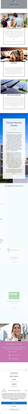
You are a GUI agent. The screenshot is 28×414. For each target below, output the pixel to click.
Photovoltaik (12, 156)
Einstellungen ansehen (14, 409)
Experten (7, 137)
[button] (26, 390)
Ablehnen (14, 406)
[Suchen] (26, 370)
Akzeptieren (14, 403)
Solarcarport (18, 156)
